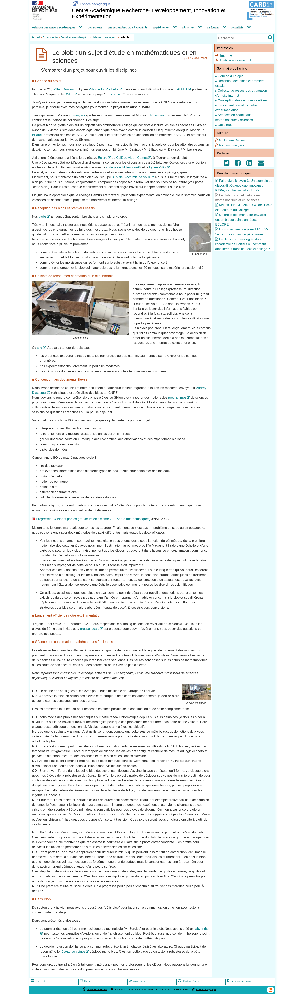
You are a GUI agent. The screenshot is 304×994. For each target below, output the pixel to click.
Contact (85, 981)
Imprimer (226, 55)
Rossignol (157, 115)
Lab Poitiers (95, 27)
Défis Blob (225, 125)
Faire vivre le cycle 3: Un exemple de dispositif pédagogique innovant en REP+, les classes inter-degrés (243, 185)
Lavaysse (78, 115)
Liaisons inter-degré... (104, 37)
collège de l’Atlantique (122, 167)
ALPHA (182, 89)
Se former (213, 27)
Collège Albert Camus (132, 158)
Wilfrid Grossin (63, 89)
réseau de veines (72, 951)
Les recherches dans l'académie (127, 27)
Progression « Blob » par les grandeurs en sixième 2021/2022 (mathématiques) (93, 519)
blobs (42, 216)
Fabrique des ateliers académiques (53, 27)
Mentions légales (188, 981)
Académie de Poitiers (97, 989)
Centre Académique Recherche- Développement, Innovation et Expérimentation (148, 13)
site (39, 347)
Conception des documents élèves (243, 100)
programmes (177, 397)
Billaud (37, 135)
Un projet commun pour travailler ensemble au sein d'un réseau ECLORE (240, 219)
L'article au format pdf (235, 60)
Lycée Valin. (158, 167)
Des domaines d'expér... (75, 37)
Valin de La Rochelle (103, 89)
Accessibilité (136, 981)
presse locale (89, 629)
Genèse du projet (230, 76)
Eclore (102, 158)
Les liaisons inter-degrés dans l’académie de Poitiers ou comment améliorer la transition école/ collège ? (242, 244)
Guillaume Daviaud (233, 140)
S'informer (188, 27)
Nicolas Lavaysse (231, 145)
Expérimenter (161, 27)
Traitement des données (239, 981)
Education (112, 94)
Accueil (35, 37)
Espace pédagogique (91, 4)
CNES (69, 94)
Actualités (237, 27)
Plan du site (38, 981)
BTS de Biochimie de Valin (131, 177)
